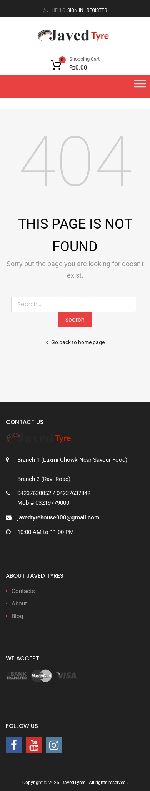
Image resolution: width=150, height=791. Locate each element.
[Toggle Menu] (140, 86)
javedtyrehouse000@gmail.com (58, 517)
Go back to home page (75, 342)
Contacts (23, 591)
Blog (17, 616)
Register (97, 10)
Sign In (75, 10)
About (19, 603)
